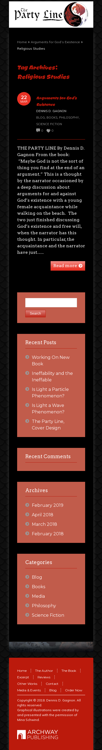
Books (52, 117)
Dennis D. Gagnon (60, 700)
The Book (68, 671)
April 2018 (42, 514)
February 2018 (48, 533)
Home (22, 42)
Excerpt (23, 677)
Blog (40, 117)
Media (38, 596)
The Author (44, 671)
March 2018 (44, 524)
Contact (52, 684)
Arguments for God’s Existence (55, 42)
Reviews (44, 677)
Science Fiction (49, 124)
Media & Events (29, 690)
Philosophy (69, 117)
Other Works (27, 684)
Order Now (73, 690)
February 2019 (47, 505)
